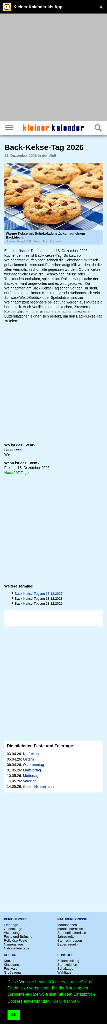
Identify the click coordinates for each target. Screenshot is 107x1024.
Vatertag (30, 781)
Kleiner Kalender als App (37, 7)
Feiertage (11, 925)
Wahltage (65, 972)
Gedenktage (13, 929)
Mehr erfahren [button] (66, 1001)
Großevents (13, 972)
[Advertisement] (53, 68)
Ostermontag (33, 765)
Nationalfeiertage (16, 948)
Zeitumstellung (69, 961)
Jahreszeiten (67, 937)
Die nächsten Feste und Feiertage (40, 746)
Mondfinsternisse (70, 929)
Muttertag (30, 776)
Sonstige (66, 955)
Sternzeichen (67, 965)
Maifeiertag (32, 770)
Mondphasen (67, 925)
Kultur (10, 955)
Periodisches (15, 919)
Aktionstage (13, 933)
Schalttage (65, 968)
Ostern (28, 759)
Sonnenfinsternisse (72, 933)
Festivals (10, 968)
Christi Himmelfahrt (38, 786)
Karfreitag (31, 754)
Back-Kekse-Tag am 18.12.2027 (39, 594)
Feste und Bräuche (18, 937)
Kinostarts (11, 965)
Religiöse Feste (15, 940)
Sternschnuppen (70, 940)
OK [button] (14, 1015)
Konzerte (10, 961)
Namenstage (13, 944)
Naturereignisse (72, 919)
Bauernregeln (68, 944)
